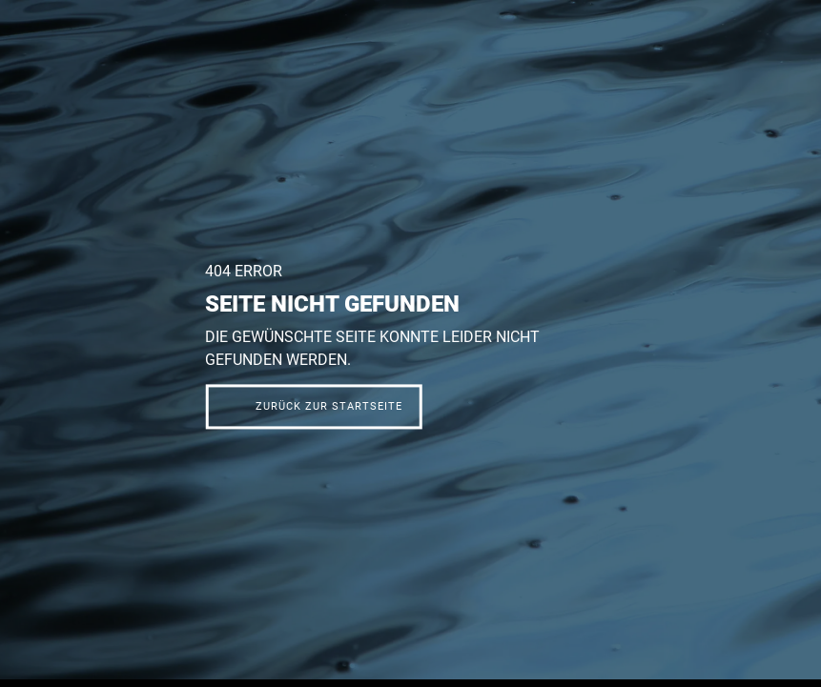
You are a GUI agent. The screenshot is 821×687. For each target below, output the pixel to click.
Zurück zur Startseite (329, 407)
